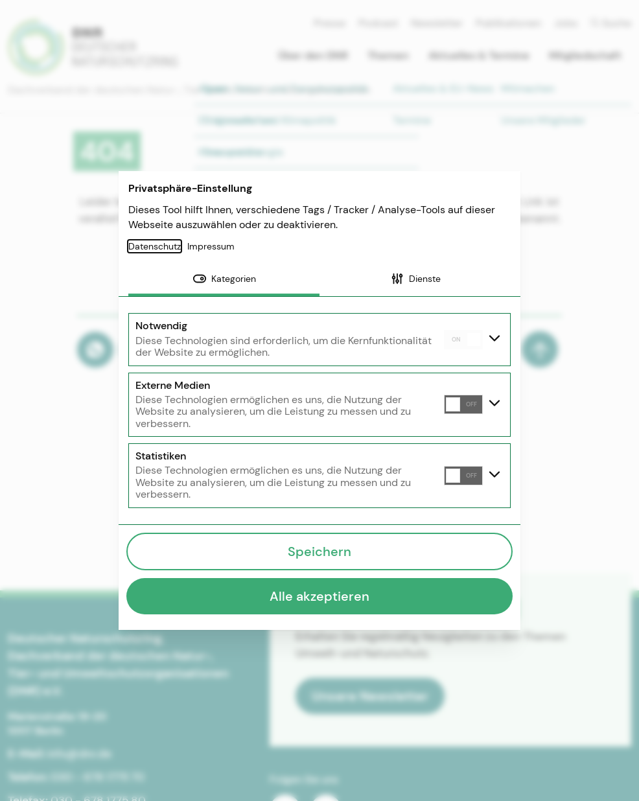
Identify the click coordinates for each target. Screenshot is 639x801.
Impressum (211, 246)
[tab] (224, 280)
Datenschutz (154, 246)
